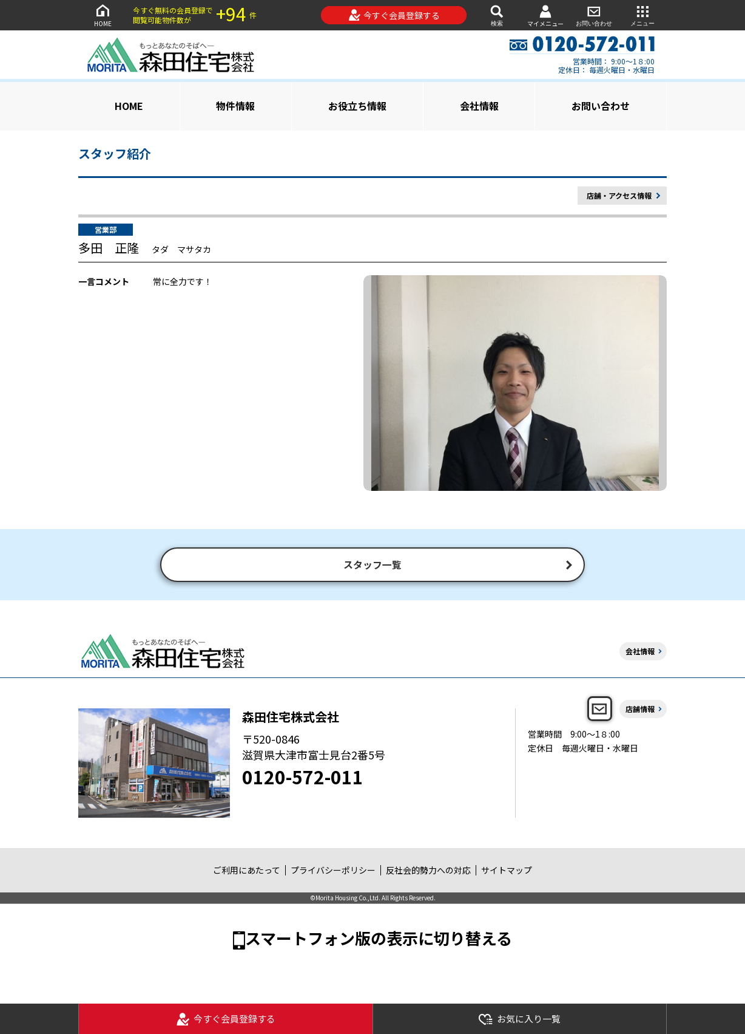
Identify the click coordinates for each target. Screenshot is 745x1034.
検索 (497, 15)
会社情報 (479, 105)
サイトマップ (506, 872)
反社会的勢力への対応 (428, 872)
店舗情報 (640, 710)
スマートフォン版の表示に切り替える (378, 939)
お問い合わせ (594, 15)
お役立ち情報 (357, 105)
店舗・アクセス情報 (619, 195)
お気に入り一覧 (519, 1019)
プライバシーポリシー (333, 872)
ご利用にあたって (246, 872)
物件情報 (235, 105)
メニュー (642, 15)
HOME (102, 15)
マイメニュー (545, 15)
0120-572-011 (302, 778)
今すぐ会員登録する (394, 15)
